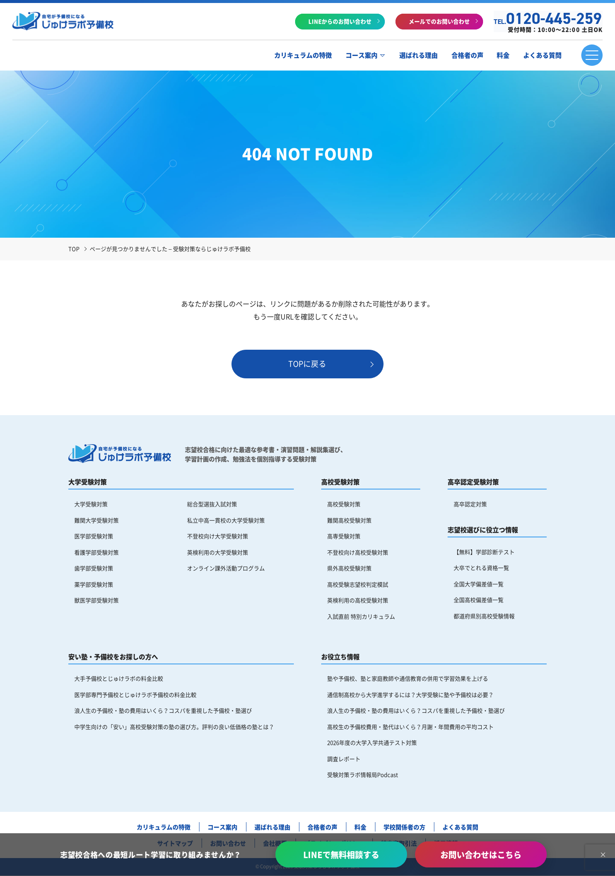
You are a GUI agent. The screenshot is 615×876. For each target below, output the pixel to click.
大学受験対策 (91, 504)
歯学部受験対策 (93, 569)
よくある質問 (542, 55)
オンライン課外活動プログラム (226, 569)
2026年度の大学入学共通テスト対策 (372, 744)
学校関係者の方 (405, 828)
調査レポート (343, 760)
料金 (502, 55)
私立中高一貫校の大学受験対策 (226, 520)
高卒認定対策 (470, 504)
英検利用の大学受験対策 (217, 553)
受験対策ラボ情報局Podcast (362, 776)
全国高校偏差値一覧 (479, 600)
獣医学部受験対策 (96, 601)
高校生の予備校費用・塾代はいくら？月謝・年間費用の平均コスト (410, 727)
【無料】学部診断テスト (484, 552)
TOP (73, 249)
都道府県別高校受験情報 (484, 616)
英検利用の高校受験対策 (357, 601)
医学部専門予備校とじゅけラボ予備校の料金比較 (135, 695)
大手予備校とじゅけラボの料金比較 (118, 679)
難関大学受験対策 (96, 520)
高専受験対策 (343, 536)
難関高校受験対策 (349, 520)
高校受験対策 (343, 504)
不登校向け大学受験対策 (217, 536)
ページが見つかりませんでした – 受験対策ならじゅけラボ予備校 (170, 249)
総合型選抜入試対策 (212, 504)
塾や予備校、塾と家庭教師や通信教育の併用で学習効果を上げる (407, 679)
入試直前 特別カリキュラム (361, 617)
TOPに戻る (308, 364)
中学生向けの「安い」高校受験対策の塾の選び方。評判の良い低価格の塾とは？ (174, 727)
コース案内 (361, 55)
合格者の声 (467, 55)
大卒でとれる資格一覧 (481, 568)
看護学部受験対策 (96, 553)
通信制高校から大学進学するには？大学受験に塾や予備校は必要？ (410, 695)
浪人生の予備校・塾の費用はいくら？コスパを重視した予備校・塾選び (163, 712)
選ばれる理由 (417, 55)
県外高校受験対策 (349, 569)
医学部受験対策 (93, 536)
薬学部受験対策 (93, 585)
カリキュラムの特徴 (302, 55)
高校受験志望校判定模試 (357, 585)
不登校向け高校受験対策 (357, 553)
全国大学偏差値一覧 (479, 584)
